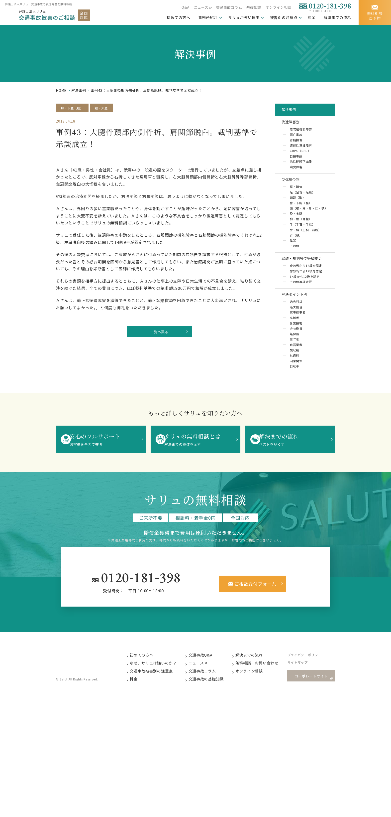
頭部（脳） (297, 211)
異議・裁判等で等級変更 (307, 284)
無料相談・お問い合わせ (262, 702)
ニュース (200, 7)
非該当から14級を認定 (306, 293)
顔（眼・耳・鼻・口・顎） (306, 225)
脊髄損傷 (295, 146)
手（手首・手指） (302, 246)
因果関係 (295, 398)
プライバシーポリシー (310, 693)
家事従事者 (297, 345)
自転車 (294, 404)
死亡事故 (295, 141)
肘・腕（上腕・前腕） (306, 252)
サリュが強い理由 (243, 17)
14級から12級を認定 (305, 304)
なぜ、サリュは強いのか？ (158, 702)
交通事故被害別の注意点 (156, 710)
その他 (294, 269)
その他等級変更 (301, 310)
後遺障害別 (294, 126)
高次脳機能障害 (301, 135)
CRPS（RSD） (300, 158)
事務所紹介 (207, 17)
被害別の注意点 (283, 17)
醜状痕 (294, 386)
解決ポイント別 (298, 325)
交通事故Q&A (206, 693)
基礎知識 (253, 7)
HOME (61, 90)
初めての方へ (146, 693)
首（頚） (295, 257)
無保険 (294, 368)
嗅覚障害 (295, 175)
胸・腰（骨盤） (301, 240)
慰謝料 (294, 392)
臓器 (292, 263)
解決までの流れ (337, 17)
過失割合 (295, 339)
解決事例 (78, 90)
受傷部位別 (294, 190)
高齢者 (294, 351)
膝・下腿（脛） (74, 108)
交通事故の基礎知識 (211, 718)
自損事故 (295, 164)
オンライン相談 (278, 7)
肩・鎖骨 (295, 199)
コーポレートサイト (312, 715)
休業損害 (295, 357)
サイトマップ (303, 702)
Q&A (185, 7)
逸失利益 (295, 333)
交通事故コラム (229, 7)
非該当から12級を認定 (306, 298)
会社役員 (295, 363)
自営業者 (295, 380)
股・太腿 (106, 108)
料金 (312, 17)
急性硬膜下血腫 (301, 170)
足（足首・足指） (302, 205)
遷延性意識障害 (301, 152)
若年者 (294, 374)
